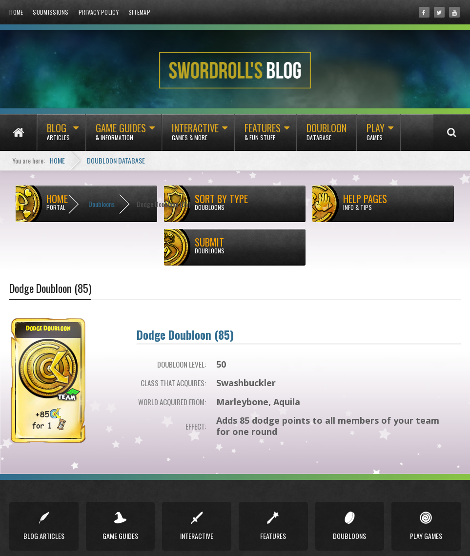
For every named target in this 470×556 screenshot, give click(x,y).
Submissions (50, 12)
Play (376, 136)
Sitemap (139, 12)
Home (16, 12)
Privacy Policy (99, 12)
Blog (58, 136)
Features (263, 136)
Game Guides (121, 136)
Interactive (195, 136)
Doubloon (327, 136)
